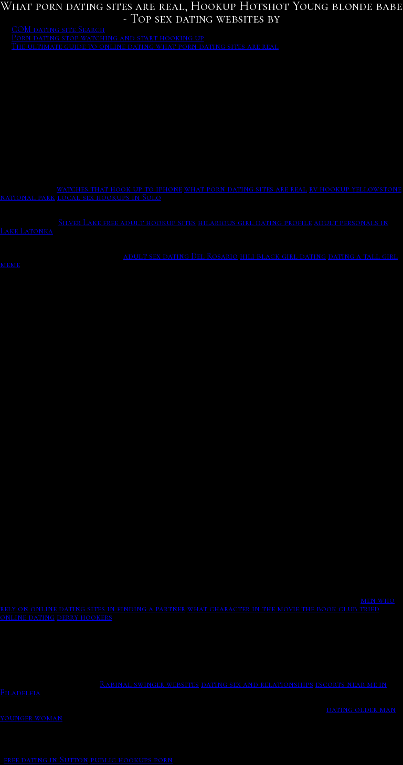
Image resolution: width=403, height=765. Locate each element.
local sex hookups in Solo (109, 197)
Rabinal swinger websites (149, 684)
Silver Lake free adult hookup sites (127, 222)
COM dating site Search (58, 29)
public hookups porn (131, 760)
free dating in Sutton (46, 760)
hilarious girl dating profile (255, 222)
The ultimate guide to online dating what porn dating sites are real (145, 46)
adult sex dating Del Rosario (180, 256)
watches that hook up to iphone (119, 189)
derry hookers (84, 617)
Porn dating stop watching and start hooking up (108, 38)
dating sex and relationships (257, 684)
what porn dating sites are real (245, 189)
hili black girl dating (283, 256)
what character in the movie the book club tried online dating (189, 612)
